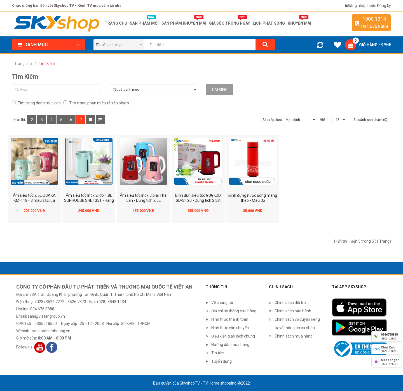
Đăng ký (384, 5)
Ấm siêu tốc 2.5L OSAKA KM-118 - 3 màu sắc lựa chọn (34, 200)
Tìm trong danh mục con (36, 102)
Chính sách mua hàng (294, 336)
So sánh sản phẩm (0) (370, 120)
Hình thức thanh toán (229, 319)
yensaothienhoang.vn (51, 331)
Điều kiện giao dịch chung (233, 336)
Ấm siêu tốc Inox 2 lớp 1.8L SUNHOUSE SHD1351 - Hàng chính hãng (89, 200)
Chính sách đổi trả (290, 302)
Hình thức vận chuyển (230, 328)
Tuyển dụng (221, 361)
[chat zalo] (386, 349)
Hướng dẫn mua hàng (230, 344)
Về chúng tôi (222, 302)
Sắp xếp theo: (273, 120)
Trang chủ (23, 63)
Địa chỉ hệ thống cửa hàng (233, 311)
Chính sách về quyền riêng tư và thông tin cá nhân (297, 323)
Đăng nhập (357, 5)
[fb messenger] (386, 362)
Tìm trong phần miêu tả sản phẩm (96, 102)
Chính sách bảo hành (293, 311)
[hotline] (386, 336)
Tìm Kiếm (47, 63)
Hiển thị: (326, 120)
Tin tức (217, 353)
